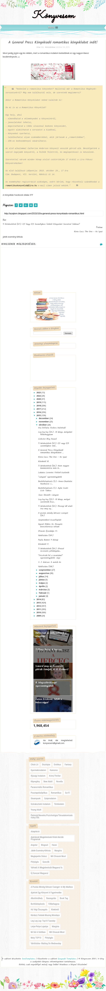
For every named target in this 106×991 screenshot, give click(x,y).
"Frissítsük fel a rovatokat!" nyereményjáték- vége (50, 558)
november (44, 423)
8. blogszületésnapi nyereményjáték (46, 686)
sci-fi (67, 795)
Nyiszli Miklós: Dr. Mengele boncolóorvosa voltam (50, 527)
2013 (38, 604)
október (43, 426)
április (42, 588)
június (42, 581)
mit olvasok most (58, 858)
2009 (38, 617)
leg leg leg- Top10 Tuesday (43, 923)
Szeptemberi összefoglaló (49, 521)
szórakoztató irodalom (40, 806)
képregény (35, 783)
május (42, 584)
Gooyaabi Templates (67, 960)
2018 (38, 407)
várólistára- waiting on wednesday (46, 945)
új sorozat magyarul (39, 875)
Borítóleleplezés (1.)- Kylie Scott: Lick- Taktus (53, 491)
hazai (54, 847)
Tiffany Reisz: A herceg (48, 651)
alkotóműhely (37, 900)
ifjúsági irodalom (38, 778)
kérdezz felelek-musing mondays (45, 917)
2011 (38, 611)
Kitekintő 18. (43, 463)
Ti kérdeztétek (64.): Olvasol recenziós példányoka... (51, 551)
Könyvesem (53, 17)
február (43, 594)
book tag (64, 900)
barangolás (51, 900)
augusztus (44, 575)
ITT (31, 196)
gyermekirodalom (38, 772)
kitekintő (55, 911)
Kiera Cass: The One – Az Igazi (52, 458)
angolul (34, 847)
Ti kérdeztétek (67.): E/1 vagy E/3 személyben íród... (53, 446)
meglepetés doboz (39, 858)
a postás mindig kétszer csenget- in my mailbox (52, 889)
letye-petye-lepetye (39, 928)
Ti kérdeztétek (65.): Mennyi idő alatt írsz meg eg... (55, 509)
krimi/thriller (55, 778)
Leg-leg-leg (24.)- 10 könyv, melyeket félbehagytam (55, 435)
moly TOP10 (36, 940)
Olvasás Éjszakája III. (48, 532)
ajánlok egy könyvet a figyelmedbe (46, 894)
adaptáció (35, 833)
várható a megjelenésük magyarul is (46, 869)
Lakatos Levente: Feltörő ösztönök (53, 474)
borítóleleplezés (38, 906)
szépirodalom (50, 800)
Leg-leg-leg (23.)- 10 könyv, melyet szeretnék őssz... (54, 502)
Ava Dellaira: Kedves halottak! (52, 429)
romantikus (56, 795)
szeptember (45, 571)
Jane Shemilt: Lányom (48, 496)
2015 (38, 417)
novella (59, 783)
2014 (38, 601)
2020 (38, 400)
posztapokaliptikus (39, 795)
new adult (47, 783)
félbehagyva (53, 906)
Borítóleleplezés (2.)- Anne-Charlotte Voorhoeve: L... (55, 484)
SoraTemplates (28, 960)
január (42, 598)
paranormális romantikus (42, 789)
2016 (38, 414)
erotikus (57, 766)
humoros (54, 772)
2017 (38, 410)
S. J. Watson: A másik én (49, 564)
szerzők (46, 864)
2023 (38, 394)
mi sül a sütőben (38, 934)
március (43, 591)
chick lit (34, 766)
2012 (38, 607)
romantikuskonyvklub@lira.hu (21, 187)
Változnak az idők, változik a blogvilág (50, 636)
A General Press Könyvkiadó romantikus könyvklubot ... (50, 453)
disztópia (46, 766)
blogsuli (44, 847)
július (42, 578)
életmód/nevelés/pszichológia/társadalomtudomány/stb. (51, 818)
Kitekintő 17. (43, 545)
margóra (58, 852)
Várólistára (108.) (46, 568)
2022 (38, 397)
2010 (38, 614)
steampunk (35, 800)
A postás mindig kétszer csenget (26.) (53, 516)
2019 (38, 404)
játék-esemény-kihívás (41, 852)
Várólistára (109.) (45, 537)
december (44, 420)
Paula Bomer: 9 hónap (48, 541)
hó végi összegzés (39, 911)
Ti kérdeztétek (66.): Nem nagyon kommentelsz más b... (53, 468)
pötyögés (35, 864)
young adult (36, 811)
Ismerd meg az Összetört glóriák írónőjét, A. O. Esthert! (52, 669)
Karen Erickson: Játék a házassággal (48, 702)
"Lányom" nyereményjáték (50, 478)
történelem (59, 806)
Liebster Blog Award (47, 440)
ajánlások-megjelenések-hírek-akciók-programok (47, 840)
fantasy (68, 766)
